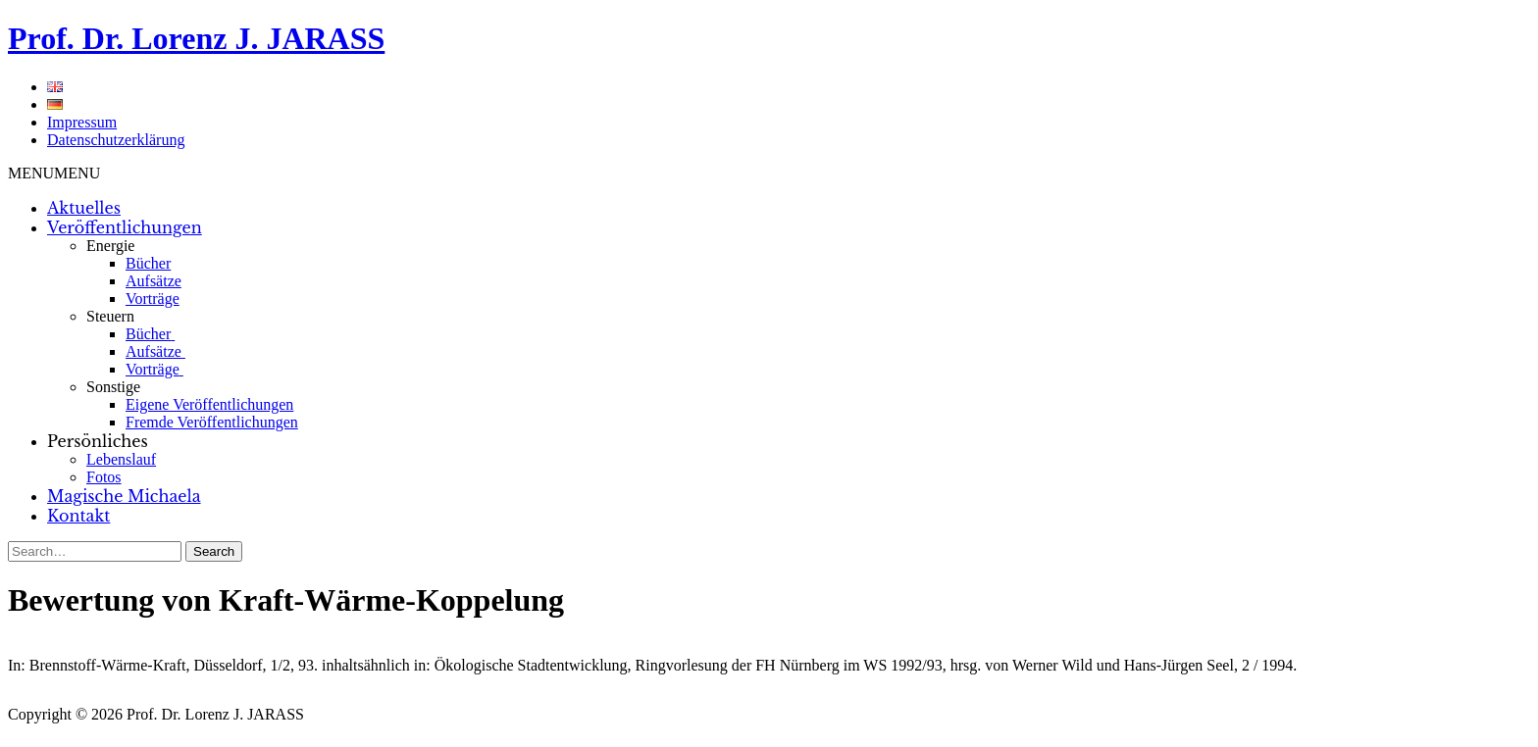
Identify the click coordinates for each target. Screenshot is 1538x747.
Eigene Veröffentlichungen (209, 404)
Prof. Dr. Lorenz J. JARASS (196, 38)
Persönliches (97, 441)
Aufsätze (153, 281)
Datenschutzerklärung (115, 139)
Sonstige (113, 386)
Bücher (148, 263)
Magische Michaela (124, 496)
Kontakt (78, 515)
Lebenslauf (121, 459)
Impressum (82, 122)
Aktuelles (84, 208)
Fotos (104, 477)
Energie (110, 245)
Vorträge (152, 298)
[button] (54, 173)
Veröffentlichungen (124, 227)
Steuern (110, 316)
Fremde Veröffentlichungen (212, 422)
